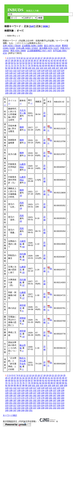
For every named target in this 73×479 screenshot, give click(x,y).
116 (30, 70)
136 (50, 73)
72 (12, 65)
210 (46, 85)
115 (27, 70)
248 (19, 93)
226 (50, 88)
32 (23, 60)
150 (46, 75)
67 (60, 63)
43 (55, 60)
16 (39, 58)
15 (36, 58)
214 (62, 85)
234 (22, 90)
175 (27, 80)
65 (55, 63)
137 (54, 73)
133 (39, 73)
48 (6, 63)
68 (63, 63)
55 (26, 63)
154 (62, 75)
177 (34, 80)
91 (66, 65)
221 (30, 88)
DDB (46, 26)
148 (39, 75)
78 (29, 65)
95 (15, 68)
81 (37, 65)
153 (58, 75)
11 (24, 58)
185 (7, 83)
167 (54, 78)
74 (17, 65)
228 (58, 88)
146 (30, 75)
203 (19, 85)
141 (11, 75)
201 (11, 85)
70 (6, 65)
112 (15, 70)
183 (58, 80)
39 (43, 60)
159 (22, 78)
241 (50, 90)
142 (15, 75)
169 (62, 78)
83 (43, 65)
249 (22, 93)
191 (30, 83)
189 (22, 83)
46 (63, 60)
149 (42, 75)
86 (52, 65)
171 (11, 80)
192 (34, 83)
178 (39, 80)
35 (32, 60)
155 (7, 78)
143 (19, 75)
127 (15, 73)
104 (45, 68)
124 (62, 70)
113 (19, 70)
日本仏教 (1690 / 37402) (27, 48)
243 (58, 90)
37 (37, 60)
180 (46, 80)
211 (50, 85)
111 (11, 70)
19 (47, 58)
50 (12, 63)
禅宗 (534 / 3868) (18, 50)
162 (34, 78)
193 (39, 83)
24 (61, 58)
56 (29, 63)
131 (30, 73)
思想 (22, 203)
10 (22, 58)
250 (27, 93)
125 (7, 73)
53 (20, 63)
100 (29, 68)
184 (62, 80)
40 (46, 60)
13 (30, 58)
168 (58, 78)
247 (15, 93)
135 (46, 73)
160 (27, 78)
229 (62, 88)
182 (54, 80)
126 (11, 73)
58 (35, 63)
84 (46, 65)
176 (30, 80)
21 (53, 58)
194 (42, 83)
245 (7, 93)
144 (22, 75)
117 (34, 70)
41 (49, 60)
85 (49, 65)
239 (42, 90)
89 (60, 65)
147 (34, 75)
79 (32, 65)
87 (55, 65)
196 (50, 83)
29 (15, 60)
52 (17, 63)
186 (11, 83)
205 (27, 85)
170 (7, 80)
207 (34, 85)
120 (46, 70)
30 (17, 60)
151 (50, 75)
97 (20, 68)
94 (12, 68)
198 (58, 83)
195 (46, 83)
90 (63, 65)
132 (34, 73)
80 (35, 65)
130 (27, 73)
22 (56, 58)
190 (27, 83)
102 (37, 68)
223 (39, 88)
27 (9, 60)
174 (22, 80)
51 (15, 63)
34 (29, 60)
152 (54, 75)
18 (44, 58)
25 (64, 58)
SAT (32, 26)
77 (26, 65)
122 (54, 70)
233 (19, 90)
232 (15, 90)
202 (15, 85)
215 (7, 88)
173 (19, 80)
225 (46, 88)
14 (33, 58)
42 (52, 60)
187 (15, 83)
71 (9, 65)
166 (50, 78)
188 (19, 83)
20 (50, 58)
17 (41, 58)
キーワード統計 (10, 415)
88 (57, 65)
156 (11, 78)
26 (6, 60)
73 (15, 65)
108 (61, 68)
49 (9, 63)
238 (39, 90)
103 (41, 68)
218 (19, 88)
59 (37, 63)
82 (40, 65)
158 (19, 78)
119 (42, 70)
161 (30, 78)
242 (54, 90)
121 (50, 70)
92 (6, 68)
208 (39, 85)
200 (7, 85)
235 (27, 90)
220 (27, 88)
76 (23, 65)
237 (34, 90)
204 (22, 85)
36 (35, 60)
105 (49, 68)
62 (46, 63)
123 (58, 70)
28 (12, 60)
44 (57, 60)
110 (7, 70)
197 (54, 83)
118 (39, 70)
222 (34, 88)
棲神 (22, 127)
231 (11, 90)
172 (15, 80)
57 (32, 63)
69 (66, 63)
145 (27, 75)
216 (11, 88)
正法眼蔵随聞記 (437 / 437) (39, 50)
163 (39, 78)
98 (23, 68)
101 (33, 68)
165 (46, 78)
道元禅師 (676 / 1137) (49, 48)
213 (58, 85)
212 (54, 85)
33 (26, 60)
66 (57, 63)
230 (7, 90)
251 (30, 93)
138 (58, 73)
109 (65, 68)
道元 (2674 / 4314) (52, 45)
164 (42, 78)
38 (40, 60)
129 (22, 73)
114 (22, 70)
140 (7, 75)
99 (26, 68)
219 (22, 88)
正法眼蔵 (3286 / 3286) (32, 45)
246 (11, 93)
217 (15, 88)
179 (42, 80)
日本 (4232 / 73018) (12, 45)
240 (46, 90)
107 (57, 68)
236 (30, 90)
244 (62, 90)
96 (17, 68)
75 (20, 65)
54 (23, 63)
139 (62, 73)
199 (62, 83)
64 (52, 63)
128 (19, 73)
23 (58, 58)
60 (40, 63)
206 (30, 85)
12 (27, 58)
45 (60, 60)
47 (66, 60)
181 (50, 80)
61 (43, 63)
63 (49, 63)
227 (54, 88)
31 (20, 60)
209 (42, 85)
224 (42, 88)
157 (15, 78)
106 (53, 68)
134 (42, 73)
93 (9, 68)
